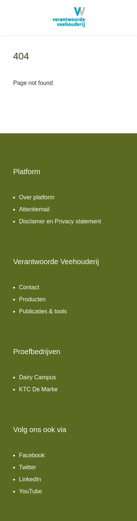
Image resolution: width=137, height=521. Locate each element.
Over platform (36, 197)
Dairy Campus (37, 377)
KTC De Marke (38, 389)
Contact (29, 287)
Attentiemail (34, 209)
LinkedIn (30, 479)
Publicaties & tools (43, 311)
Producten (32, 299)
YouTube (30, 491)
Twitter (27, 467)
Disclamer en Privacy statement (60, 221)
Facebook (32, 455)
